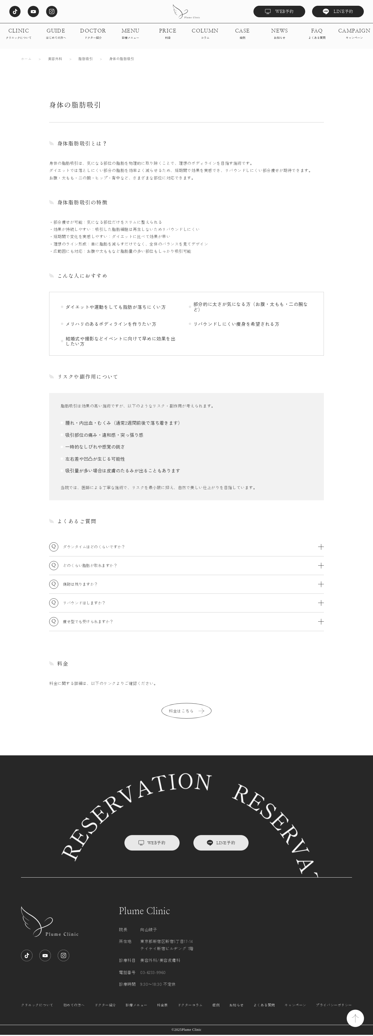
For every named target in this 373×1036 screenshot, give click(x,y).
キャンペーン (295, 1011)
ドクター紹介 (105, 1011)
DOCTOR (93, 34)
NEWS (279, 34)
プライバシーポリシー (334, 1011)
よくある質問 (264, 1011)
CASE (242, 34)
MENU (131, 34)
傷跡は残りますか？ (193, 584)
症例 (216, 1011)
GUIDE (56, 34)
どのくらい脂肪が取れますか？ (193, 565)
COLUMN (205, 34)
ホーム (26, 58)
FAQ (317, 34)
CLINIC (19, 34)
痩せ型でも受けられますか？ (193, 622)
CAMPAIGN (354, 34)
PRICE (167, 34)
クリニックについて (37, 1011)
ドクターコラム (190, 1011)
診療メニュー (136, 1011)
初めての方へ (74, 1011)
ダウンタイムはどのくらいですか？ (193, 547)
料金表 (162, 1011)
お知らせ (236, 1011)
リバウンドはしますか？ (193, 603)
